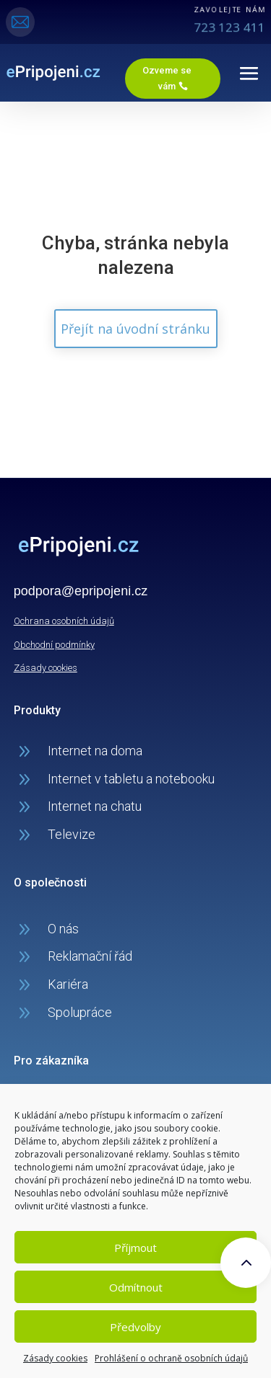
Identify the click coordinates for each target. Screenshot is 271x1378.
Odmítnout (136, 1287)
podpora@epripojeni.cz (80, 591)
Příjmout (135, 1247)
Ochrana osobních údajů (64, 620)
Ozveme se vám (167, 78)
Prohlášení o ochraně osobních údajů (171, 1358)
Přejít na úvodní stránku (135, 328)
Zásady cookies (55, 1358)
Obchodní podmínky (54, 644)
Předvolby (135, 1327)
